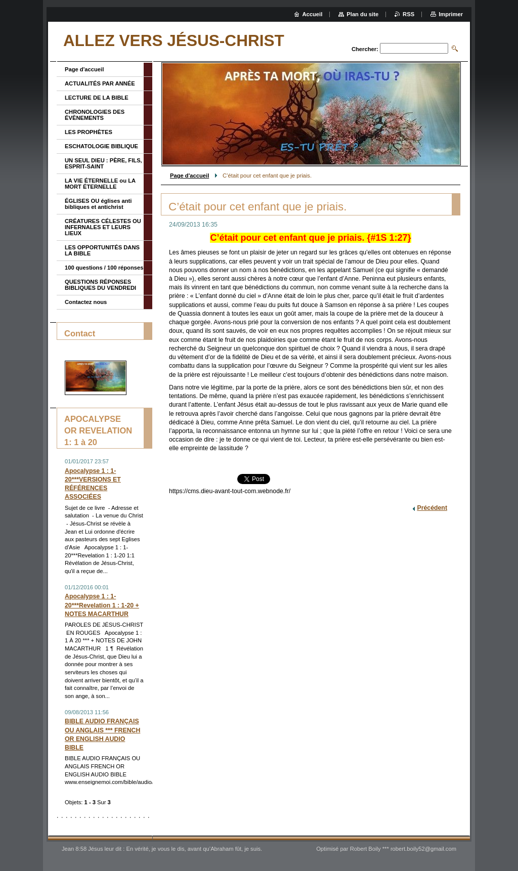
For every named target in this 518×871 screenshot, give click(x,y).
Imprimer (451, 14)
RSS (408, 14)
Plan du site (362, 14)
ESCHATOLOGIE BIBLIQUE (101, 146)
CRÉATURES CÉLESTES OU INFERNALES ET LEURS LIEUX (103, 227)
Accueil (313, 14)
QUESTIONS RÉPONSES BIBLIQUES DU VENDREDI (100, 285)
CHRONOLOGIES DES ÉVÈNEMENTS (94, 115)
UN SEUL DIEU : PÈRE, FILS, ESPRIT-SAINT (103, 163)
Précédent (432, 507)
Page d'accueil (189, 175)
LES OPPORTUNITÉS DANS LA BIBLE (102, 250)
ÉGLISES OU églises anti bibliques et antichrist (98, 204)
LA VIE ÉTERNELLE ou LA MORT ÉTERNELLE (100, 184)
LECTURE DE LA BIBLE (96, 98)
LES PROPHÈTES (88, 132)
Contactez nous (86, 302)
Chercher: (365, 49)
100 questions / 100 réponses (104, 268)
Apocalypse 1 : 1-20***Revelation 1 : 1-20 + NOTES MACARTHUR (102, 605)
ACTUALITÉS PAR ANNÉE (100, 83)
